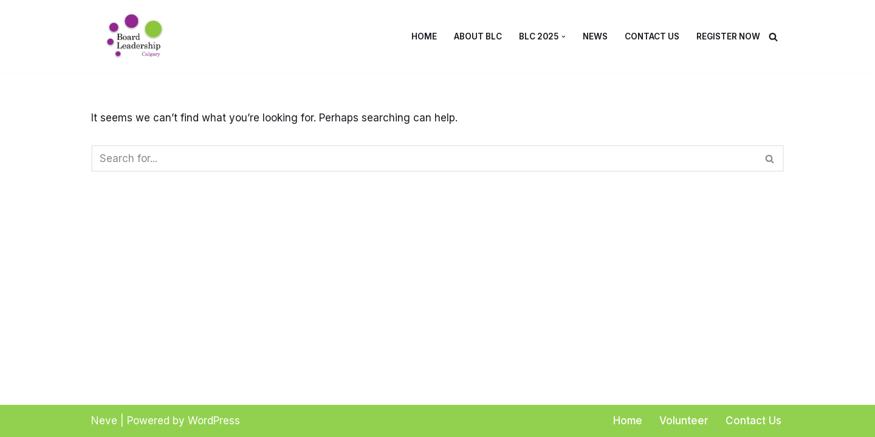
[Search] (773, 36)
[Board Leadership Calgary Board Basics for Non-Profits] (139, 36)
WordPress (214, 421)
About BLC (478, 36)
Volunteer (684, 421)
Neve (104, 421)
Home (424, 36)
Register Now (728, 36)
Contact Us (652, 36)
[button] (563, 37)
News (595, 36)
